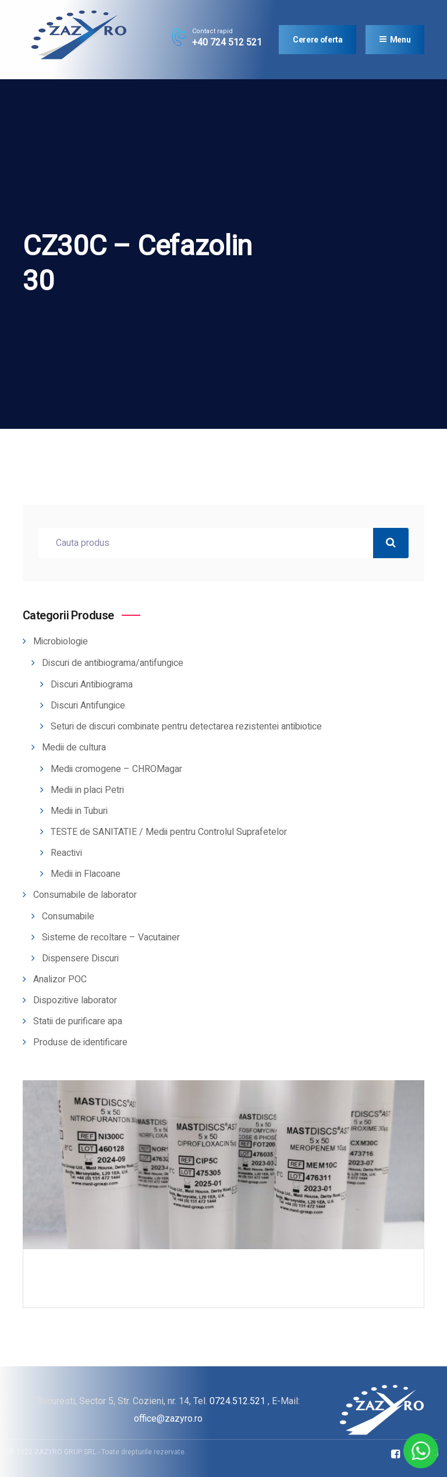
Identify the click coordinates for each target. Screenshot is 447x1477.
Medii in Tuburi (79, 811)
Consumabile (68, 916)
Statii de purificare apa (77, 1021)
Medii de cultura (74, 748)
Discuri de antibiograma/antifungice (112, 663)
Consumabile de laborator (85, 895)
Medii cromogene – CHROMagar (116, 769)
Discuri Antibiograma (92, 685)
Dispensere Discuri (80, 958)
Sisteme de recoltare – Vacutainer (111, 937)
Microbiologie (60, 641)
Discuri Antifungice (88, 706)
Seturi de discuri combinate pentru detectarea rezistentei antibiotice (186, 727)
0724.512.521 (237, 1401)
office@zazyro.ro (168, 1418)
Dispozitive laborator (75, 1000)
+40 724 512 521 (227, 43)
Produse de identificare (80, 1042)
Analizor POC (60, 979)
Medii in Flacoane (85, 874)
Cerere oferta (317, 39)
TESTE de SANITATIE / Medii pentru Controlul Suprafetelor (169, 832)
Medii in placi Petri (87, 790)
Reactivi (66, 853)
